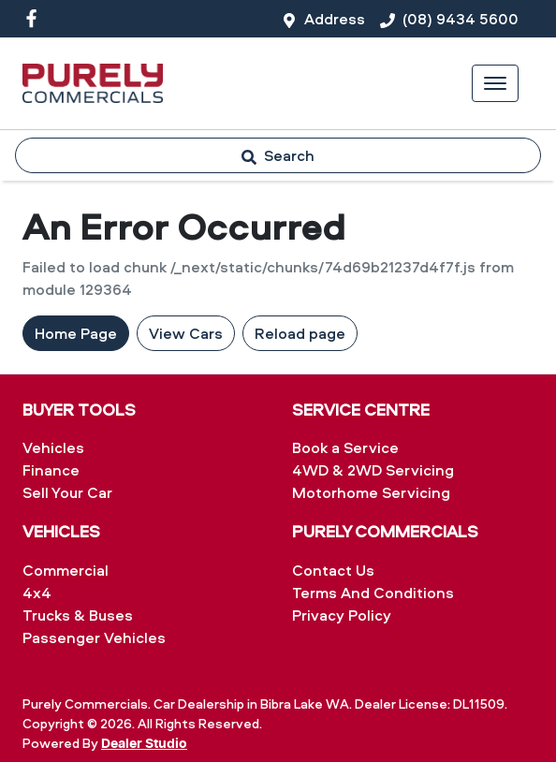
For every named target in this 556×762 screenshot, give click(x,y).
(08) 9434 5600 (460, 18)
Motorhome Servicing (371, 492)
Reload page (300, 333)
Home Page (76, 333)
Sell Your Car (67, 492)
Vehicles (53, 447)
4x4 (36, 592)
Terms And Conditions (373, 592)
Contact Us (333, 570)
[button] (495, 83)
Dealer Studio (144, 744)
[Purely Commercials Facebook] (35, 18)
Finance (51, 470)
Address (334, 18)
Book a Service (345, 447)
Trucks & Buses (77, 615)
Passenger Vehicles (94, 637)
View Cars (186, 333)
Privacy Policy (341, 615)
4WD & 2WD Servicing (373, 470)
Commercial (65, 570)
